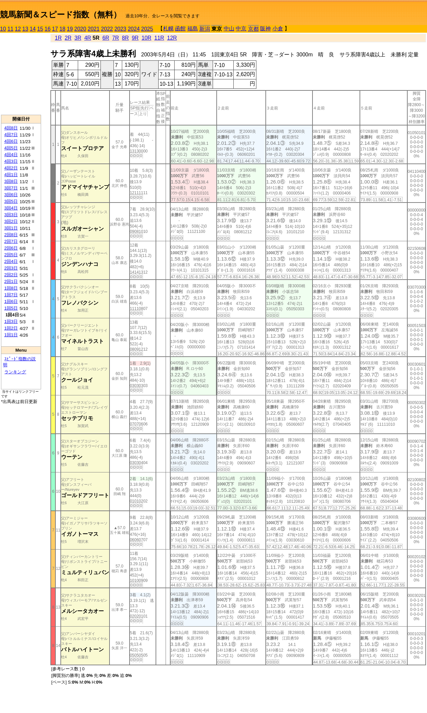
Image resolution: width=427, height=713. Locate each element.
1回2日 (11, 328)
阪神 (265, 28)
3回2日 (11, 221)
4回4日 (11, 154)
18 (62, 29)
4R (87, 38)
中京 (241, 28)
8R (125, 38)
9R (135, 38)
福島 (192, 28)
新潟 (204, 29)
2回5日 (11, 254)
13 (25, 29)
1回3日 (11, 321)
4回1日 (11, 174)
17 (55, 29)
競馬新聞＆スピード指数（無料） (60, 14)
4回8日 (11, 127)
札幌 (168, 28)
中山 (229, 28)
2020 (80, 29)
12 (18, 29)
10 (3, 29)
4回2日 (11, 167)
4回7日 (11, 134)
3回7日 (11, 188)
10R (146, 38)
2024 (134, 29)
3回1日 (11, 228)
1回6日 (11, 301)
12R (172, 38)
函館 (180, 28)
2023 (121, 29)
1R (58, 38)
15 (40, 29)
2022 (107, 29)
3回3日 (11, 214)
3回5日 (11, 201)
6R (105, 38)
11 (10, 29)
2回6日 (11, 248)
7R (115, 38)
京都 (253, 29)
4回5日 (11, 147)
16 (48, 29)
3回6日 (11, 194)
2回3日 (11, 268)
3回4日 (11, 208)
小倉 (277, 28)
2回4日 (11, 261)
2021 (94, 29)
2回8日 (11, 234)
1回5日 (11, 308)
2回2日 (11, 274)
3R (77, 38)
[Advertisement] (21, 74)
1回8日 (11, 288)
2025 (147, 29)
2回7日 (11, 241)
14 (33, 29)
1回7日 (11, 294)
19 (70, 29)
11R (159, 38)
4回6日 (11, 141)
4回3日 (11, 161)
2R (68, 38)
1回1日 (11, 334)
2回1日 (11, 281)
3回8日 (11, 181)
